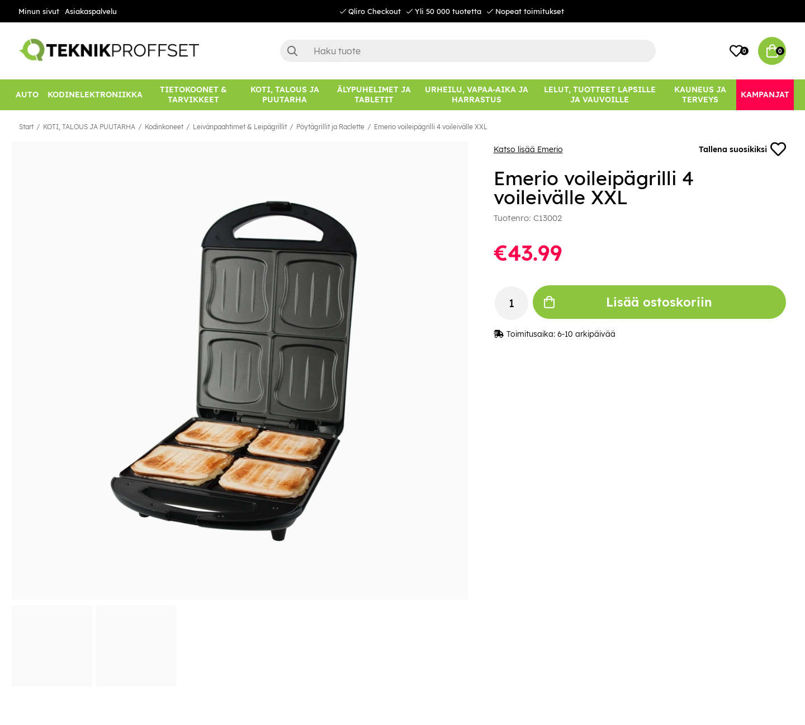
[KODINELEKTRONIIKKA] (95, 94)
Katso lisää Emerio (528, 149)
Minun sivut (38, 11)
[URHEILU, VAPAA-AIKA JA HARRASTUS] (476, 94)
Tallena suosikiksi (742, 149)
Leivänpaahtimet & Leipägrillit (240, 127)
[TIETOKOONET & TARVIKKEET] (193, 94)
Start (26, 127)
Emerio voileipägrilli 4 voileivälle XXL (430, 127)
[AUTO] (27, 94)
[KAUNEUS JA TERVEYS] (700, 94)
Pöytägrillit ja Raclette (330, 127)
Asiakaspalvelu (91, 11)
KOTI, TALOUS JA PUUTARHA (89, 127)
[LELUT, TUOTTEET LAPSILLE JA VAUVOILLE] (600, 94)
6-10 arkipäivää (586, 334)
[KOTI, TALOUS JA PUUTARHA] (284, 94)
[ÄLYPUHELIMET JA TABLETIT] (373, 94)
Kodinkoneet (164, 127)
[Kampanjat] (765, 94)
